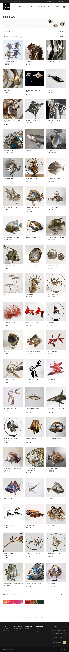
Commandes (27, 632)
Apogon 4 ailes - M (32, 380)
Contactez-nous (16, 1)
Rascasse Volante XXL (33, 179)
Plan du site (6, 636)
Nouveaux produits (5, 633)
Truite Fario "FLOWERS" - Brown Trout (33, 409)
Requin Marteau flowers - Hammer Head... (56, 409)
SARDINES (50, 90)
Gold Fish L (51, 323)
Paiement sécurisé (7, 630)
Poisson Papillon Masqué (12, 468)
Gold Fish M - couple (32, 323)
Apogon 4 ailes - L (10, 380)
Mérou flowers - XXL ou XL (34, 584)
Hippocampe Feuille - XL (33, 554)
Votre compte (28, 626)
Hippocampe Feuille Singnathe (10, 554)
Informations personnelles (28, 629)
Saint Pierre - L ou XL (54, 554)
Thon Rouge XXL (53, 150)
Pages (61, 36)
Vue (4, 36)
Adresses (27, 636)
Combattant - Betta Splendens (10, 439)
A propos (16, 634)
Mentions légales (18, 628)
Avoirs (26, 634)
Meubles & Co (40, 6)
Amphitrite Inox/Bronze (55, 120)
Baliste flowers (53, 468)
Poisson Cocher (9, 266)
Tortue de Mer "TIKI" (10, 61)
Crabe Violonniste (10, 525)
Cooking (50, 6)
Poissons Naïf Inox (54, 179)
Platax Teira (8, 90)
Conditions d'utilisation (17, 631)
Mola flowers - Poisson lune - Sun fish (33, 469)
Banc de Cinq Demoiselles (34, 351)
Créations (29, 6)
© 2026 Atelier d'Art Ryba (8, 649)
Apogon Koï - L (52, 380)
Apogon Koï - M (52, 351)
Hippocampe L (30, 294)
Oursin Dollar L (53, 266)
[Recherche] (52, 1)
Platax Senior (52, 584)
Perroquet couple (32, 525)
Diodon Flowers (9, 150)
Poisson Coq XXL (53, 207)
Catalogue (57, 6)
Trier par (15, 36)
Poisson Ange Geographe (56, 237)
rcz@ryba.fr (6, 1)
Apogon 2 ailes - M (10, 408)
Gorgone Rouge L (10, 323)
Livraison (5, 628)
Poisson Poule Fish (10, 207)
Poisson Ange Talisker (11, 237)
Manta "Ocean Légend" (33, 120)
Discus (6, 351)
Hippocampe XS (30, 61)
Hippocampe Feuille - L (55, 294)
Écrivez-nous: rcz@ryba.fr (43, 632)
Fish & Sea (21, 6)
